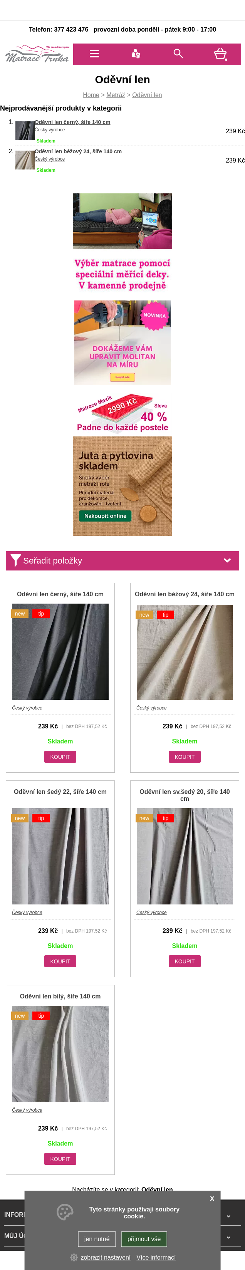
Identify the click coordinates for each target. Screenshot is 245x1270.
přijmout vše (144, 1239)
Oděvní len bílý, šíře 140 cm (60, 996)
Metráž (115, 95)
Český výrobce (50, 130)
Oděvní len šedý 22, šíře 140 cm (60, 792)
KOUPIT (60, 757)
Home (91, 95)
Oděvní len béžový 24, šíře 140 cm (78, 151)
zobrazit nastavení (106, 1257)
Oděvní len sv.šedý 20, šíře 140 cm (184, 795)
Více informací (156, 1257)
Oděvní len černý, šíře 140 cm (73, 122)
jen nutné (97, 1239)
